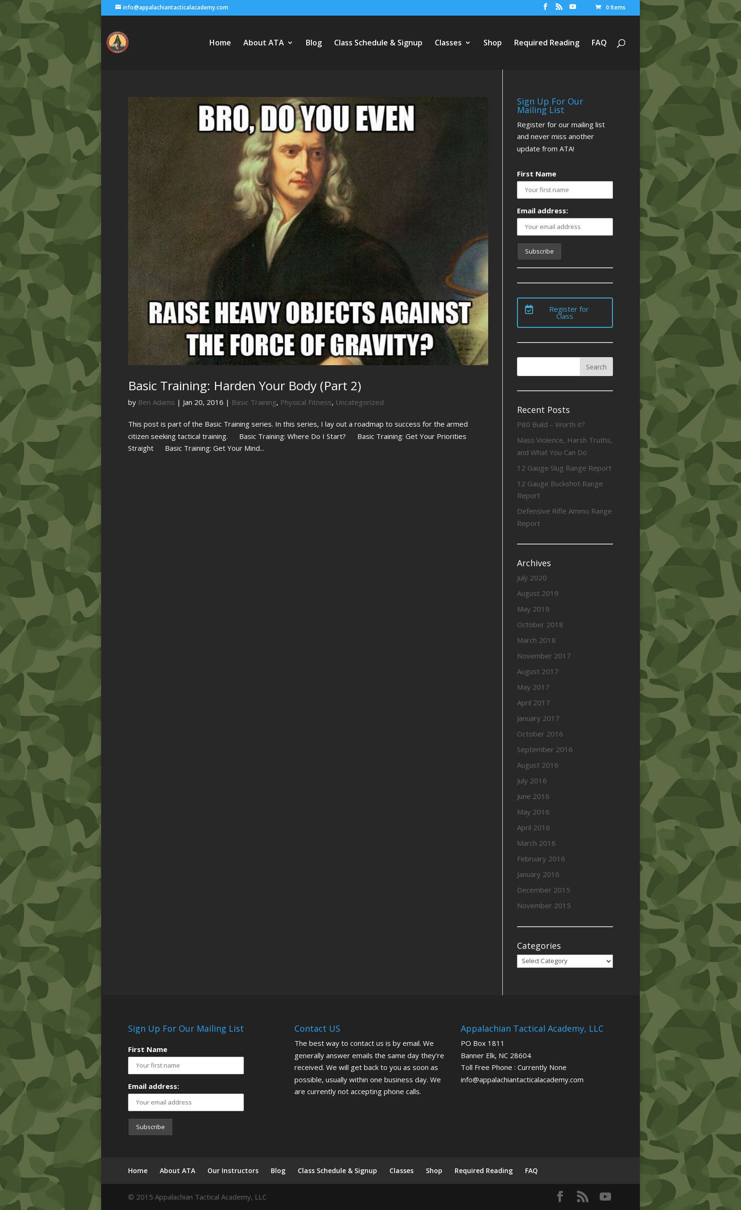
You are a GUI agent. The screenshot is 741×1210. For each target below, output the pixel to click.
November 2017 (544, 655)
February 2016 (541, 858)
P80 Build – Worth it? (551, 424)
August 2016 (538, 765)
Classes (448, 43)
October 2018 (540, 624)
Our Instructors (232, 1170)
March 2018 (536, 640)
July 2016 (532, 780)
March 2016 (536, 843)
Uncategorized (360, 402)
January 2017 (538, 718)
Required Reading (546, 43)
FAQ (599, 43)
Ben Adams (156, 402)
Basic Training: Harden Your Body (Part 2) (244, 385)
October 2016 (540, 733)
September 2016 (545, 749)
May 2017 (533, 687)
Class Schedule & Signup (378, 43)
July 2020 (532, 577)
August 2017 (538, 671)
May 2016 (533, 811)
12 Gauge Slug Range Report (564, 468)
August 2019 (538, 593)
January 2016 (538, 874)
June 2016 (533, 796)
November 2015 (544, 905)
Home (220, 43)
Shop (492, 43)
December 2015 (543, 889)
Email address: (542, 210)
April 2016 (533, 827)
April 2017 (533, 702)
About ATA (263, 43)
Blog (314, 43)
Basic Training (254, 402)
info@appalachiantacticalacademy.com (522, 1079)
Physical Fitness (306, 402)
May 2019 (533, 609)
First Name (536, 173)
